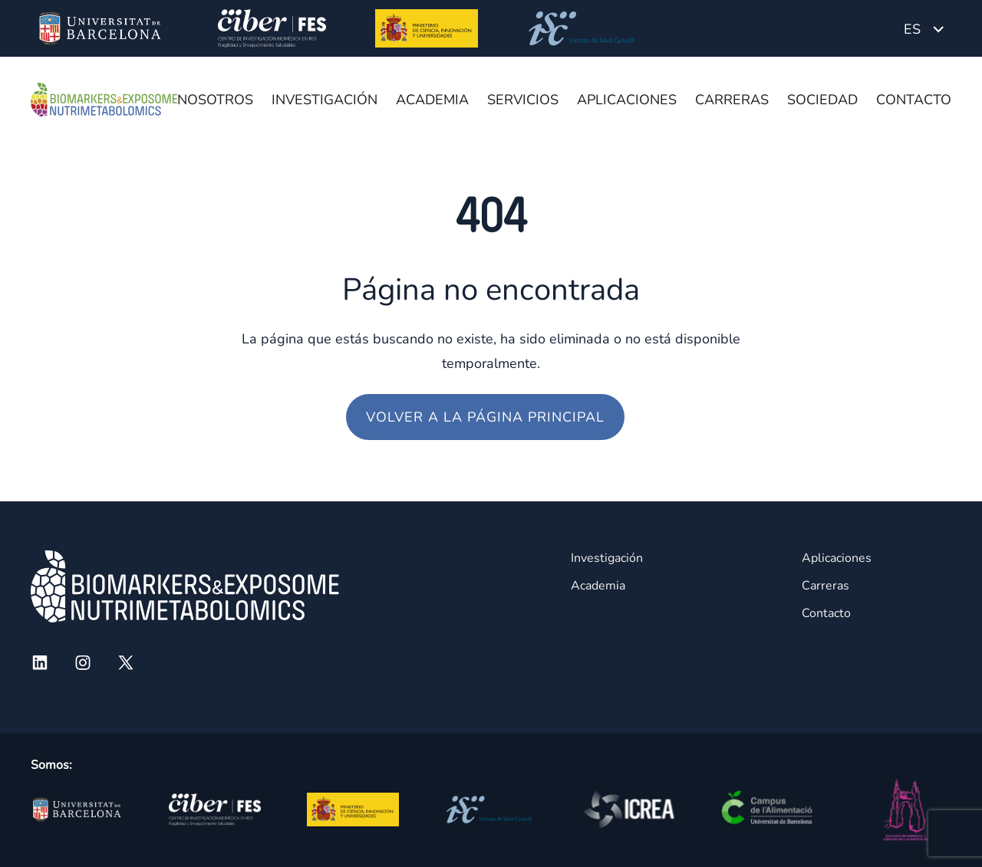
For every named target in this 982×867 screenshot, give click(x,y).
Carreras (732, 99)
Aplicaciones (627, 99)
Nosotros (215, 99)
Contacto (913, 99)
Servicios (523, 99)
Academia (432, 99)
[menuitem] (923, 28)
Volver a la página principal (485, 417)
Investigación (324, 99)
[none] (923, 28)
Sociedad (822, 99)
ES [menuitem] (912, 29)
